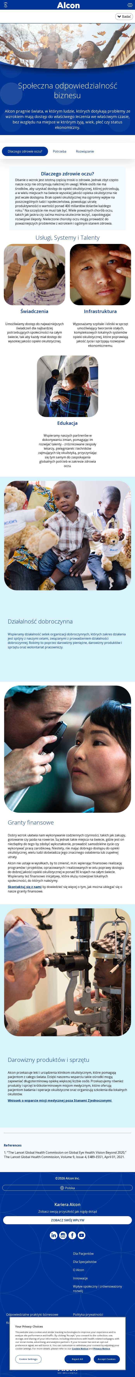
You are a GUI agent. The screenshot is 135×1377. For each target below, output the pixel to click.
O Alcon (78, 1270)
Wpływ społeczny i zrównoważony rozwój (97, 1288)
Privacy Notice (101, 1348)
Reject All (77, 1359)
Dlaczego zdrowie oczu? (25, 151)
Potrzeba (59, 151)
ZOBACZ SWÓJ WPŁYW (67, 1220)
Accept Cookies (107, 1359)
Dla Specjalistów (84, 1262)
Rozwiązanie (85, 151)
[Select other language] (5, 5)
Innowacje (80, 1278)
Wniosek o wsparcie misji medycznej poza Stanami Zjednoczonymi (60, 1100)
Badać (126, 16)
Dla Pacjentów (83, 1253)
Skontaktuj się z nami (25, 887)
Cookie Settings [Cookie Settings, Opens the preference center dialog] (28, 1359)
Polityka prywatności (88, 1314)
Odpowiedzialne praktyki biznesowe (32, 1314)
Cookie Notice (80, 1348)
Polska (70, 1188)
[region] (67, 1343)
